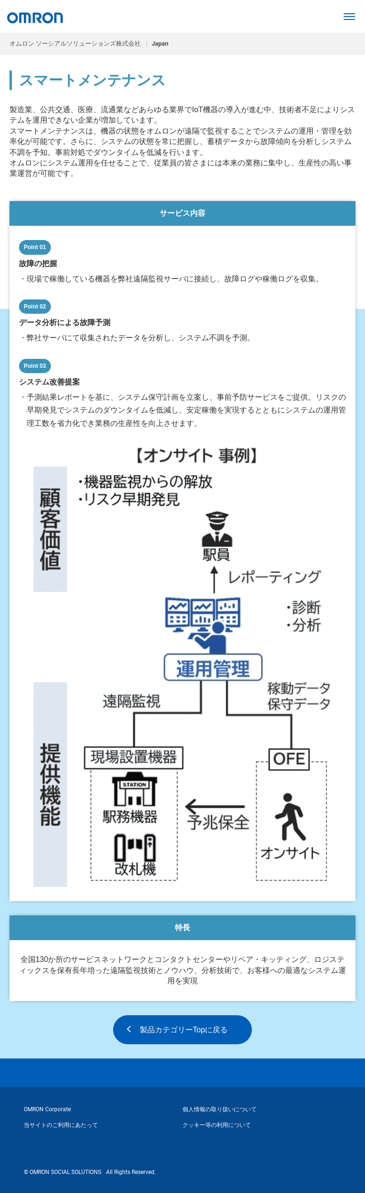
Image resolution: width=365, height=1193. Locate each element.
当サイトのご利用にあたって (61, 1125)
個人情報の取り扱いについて (219, 1109)
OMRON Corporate (47, 1109)
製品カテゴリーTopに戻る (184, 1030)
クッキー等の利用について (216, 1125)
